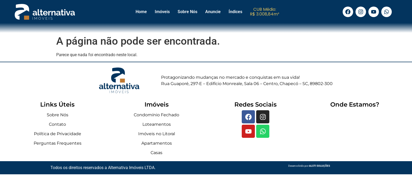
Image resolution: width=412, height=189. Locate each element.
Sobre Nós (187, 11)
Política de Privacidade (57, 133)
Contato (57, 124)
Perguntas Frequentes (57, 143)
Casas (156, 152)
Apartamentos (156, 143)
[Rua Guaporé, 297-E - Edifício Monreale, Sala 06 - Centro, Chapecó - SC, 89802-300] (354, 134)
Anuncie (213, 11)
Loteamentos (156, 124)
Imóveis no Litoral (156, 133)
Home (141, 11)
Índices (235, 11)
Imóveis (162, 11)
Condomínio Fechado (156, 114)
